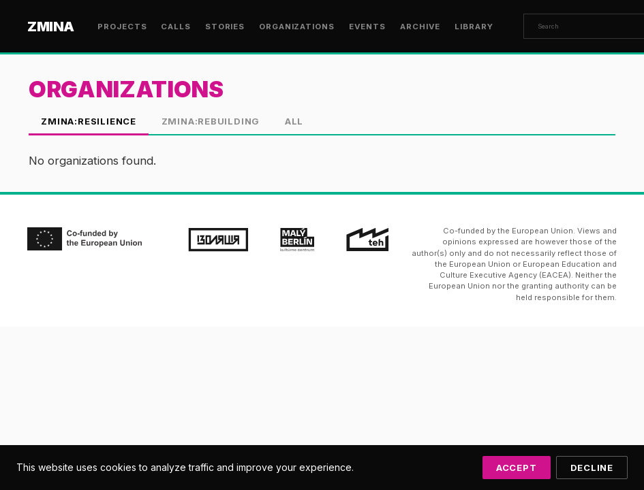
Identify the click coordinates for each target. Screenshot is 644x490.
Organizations (297, 26)
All (294, 121)
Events (367, 26)
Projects (122, 26)
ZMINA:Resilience (88, 121)
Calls (176, 26)
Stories (225, 26)
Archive (420, 26)
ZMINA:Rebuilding (211, 121)
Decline (591, 467)
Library (474, 26)
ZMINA (50, 26)
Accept (516, 467)
